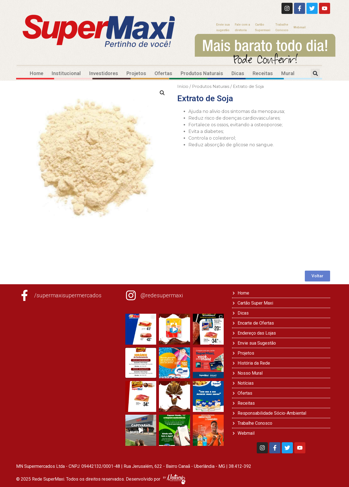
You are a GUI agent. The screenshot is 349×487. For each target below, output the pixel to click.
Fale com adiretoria (242, 27)
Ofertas (163, 73)
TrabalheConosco (281, 27)
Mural (288, 73)
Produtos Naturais (202, 73)
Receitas (263, 73)
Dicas (237, 73)
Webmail (299, 27)
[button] (315, 73)
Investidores (103, 73)
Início (182, 86)
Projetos (136, 73)
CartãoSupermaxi (262, 27)
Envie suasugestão (223, 27)
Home (36, 73)
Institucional (66, 73)
